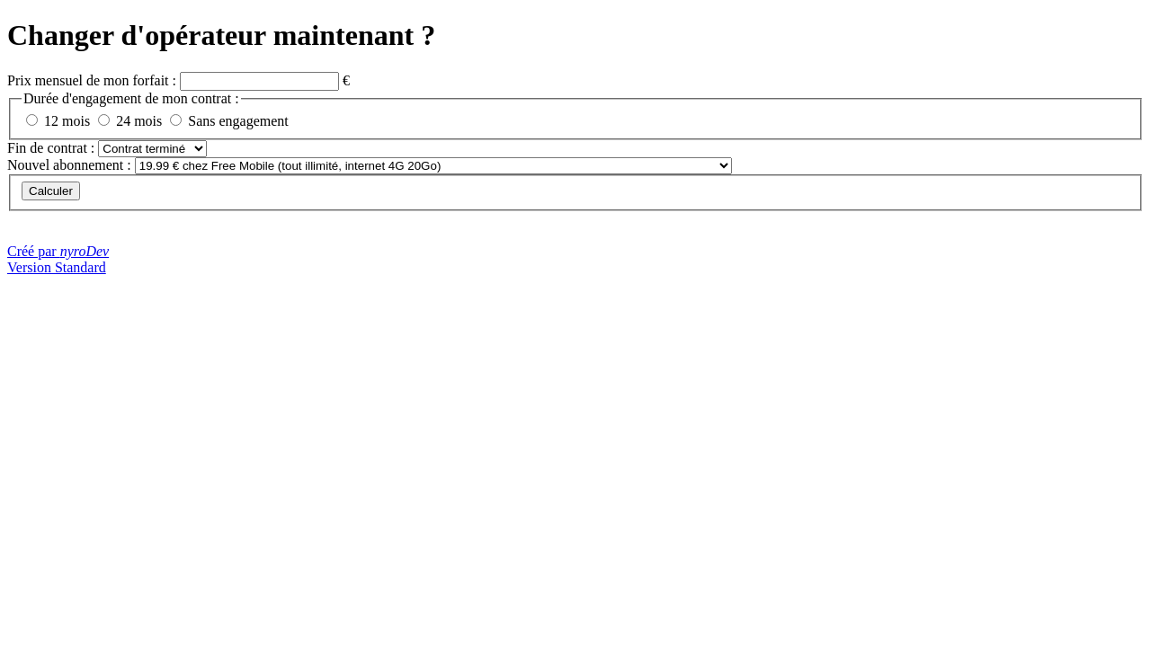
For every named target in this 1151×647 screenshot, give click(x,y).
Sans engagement (238, 121)
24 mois (139, 121)
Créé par (58, 251)
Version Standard (56, 267)
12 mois (67, 121)
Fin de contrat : (52, 147)
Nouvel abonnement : (69, 165)
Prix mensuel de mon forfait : (93, 80)
